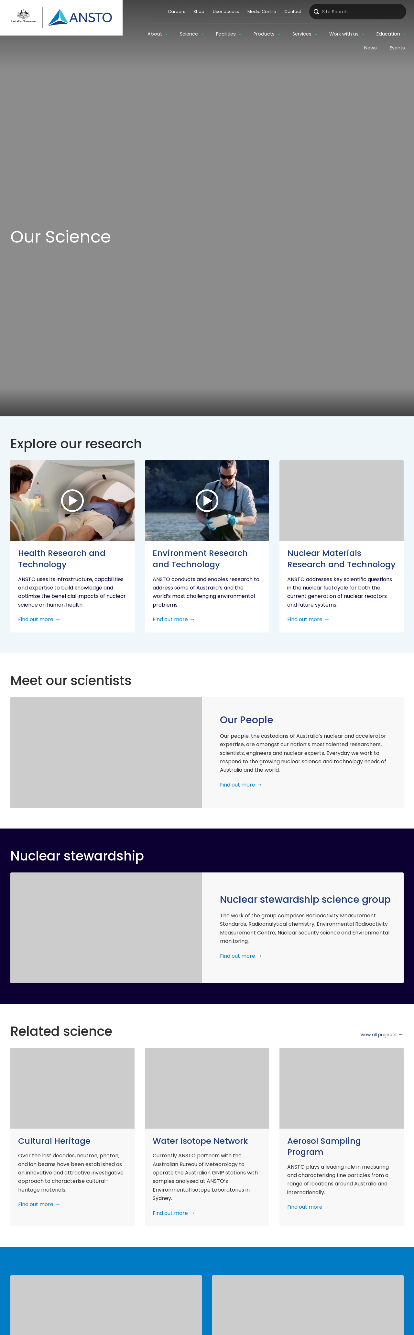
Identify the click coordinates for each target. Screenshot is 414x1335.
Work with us (344, 34)
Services (301, 34)
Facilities (226, 34)
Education (388, 34)
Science (189, 34)
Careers (176, 11)
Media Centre (261, 11)
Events (397, 48)
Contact (292, 11)
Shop (198, 11)
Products (264, 34)
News (370, 48)
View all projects (378, 1034)
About (154, 34)
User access (226, 11)
